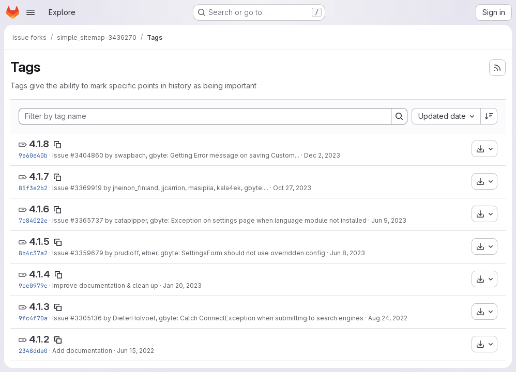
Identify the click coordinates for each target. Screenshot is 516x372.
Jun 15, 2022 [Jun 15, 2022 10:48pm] (135, 350)
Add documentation (82, 350)
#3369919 (86, 188)
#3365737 (86, 220)
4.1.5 (39, 241)
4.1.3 (39, 307)
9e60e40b (33, 155)
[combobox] (446, 116)
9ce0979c (33, 285)
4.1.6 (39, 209)
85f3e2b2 (33, 188)
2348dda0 (33, 350)
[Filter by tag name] (205, 116)
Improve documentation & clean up (105, 285)
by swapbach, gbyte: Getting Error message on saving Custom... (201, 155)
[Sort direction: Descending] (489, 116)
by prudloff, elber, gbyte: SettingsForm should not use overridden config (214, 253)
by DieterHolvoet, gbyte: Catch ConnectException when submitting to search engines (232, 318)
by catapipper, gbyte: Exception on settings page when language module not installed (235, 220)
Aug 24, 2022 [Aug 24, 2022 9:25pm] (387, 318)
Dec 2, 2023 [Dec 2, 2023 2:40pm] (322, 155)
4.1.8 (39, 144)
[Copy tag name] (57, 144)
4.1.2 (39, 339)
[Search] (399, 116)
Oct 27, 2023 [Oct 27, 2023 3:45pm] (292, 188)
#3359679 (86, 253)
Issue (61, 155)
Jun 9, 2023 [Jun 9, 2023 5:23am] (388, 220)
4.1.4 (39, 274)
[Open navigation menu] (30, 12)
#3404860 (86, 155)
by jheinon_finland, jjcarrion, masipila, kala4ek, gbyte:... (185, 188)
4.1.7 (39, 176)
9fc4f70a (33, 318)
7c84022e (33, 220)
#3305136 (86, 318)
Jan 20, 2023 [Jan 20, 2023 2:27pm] (182, 285)
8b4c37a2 (33, 253)
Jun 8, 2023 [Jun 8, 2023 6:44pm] (347, 253)
